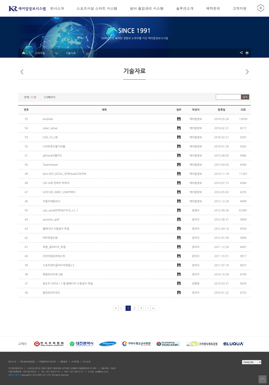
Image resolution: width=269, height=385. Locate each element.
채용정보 (64, 362)
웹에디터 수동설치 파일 (56, 228)
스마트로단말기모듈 (54, 146)
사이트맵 (75, 362)
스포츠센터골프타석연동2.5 (58, 265)
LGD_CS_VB (50, 137)
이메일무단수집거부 (47, 362)
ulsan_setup (50, 128)
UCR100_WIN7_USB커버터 (59, 192)
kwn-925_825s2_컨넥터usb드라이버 (64, 173)
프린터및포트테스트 (54, 256)
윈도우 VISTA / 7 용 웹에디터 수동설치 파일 (68, 283)
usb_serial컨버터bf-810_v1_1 (60, 210)
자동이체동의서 (51, 201)
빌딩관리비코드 (51, 292)
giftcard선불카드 (52, 155)
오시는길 (86, 362)
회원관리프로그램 (53, 274)
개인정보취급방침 (27, 362)
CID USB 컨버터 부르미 (56, 183)
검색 (245, 97)
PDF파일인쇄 (50, 237)
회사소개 (12, 362)
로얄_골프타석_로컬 (54, 247)
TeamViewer (50, 164)
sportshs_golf (51, 219)
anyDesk (48, 119)
